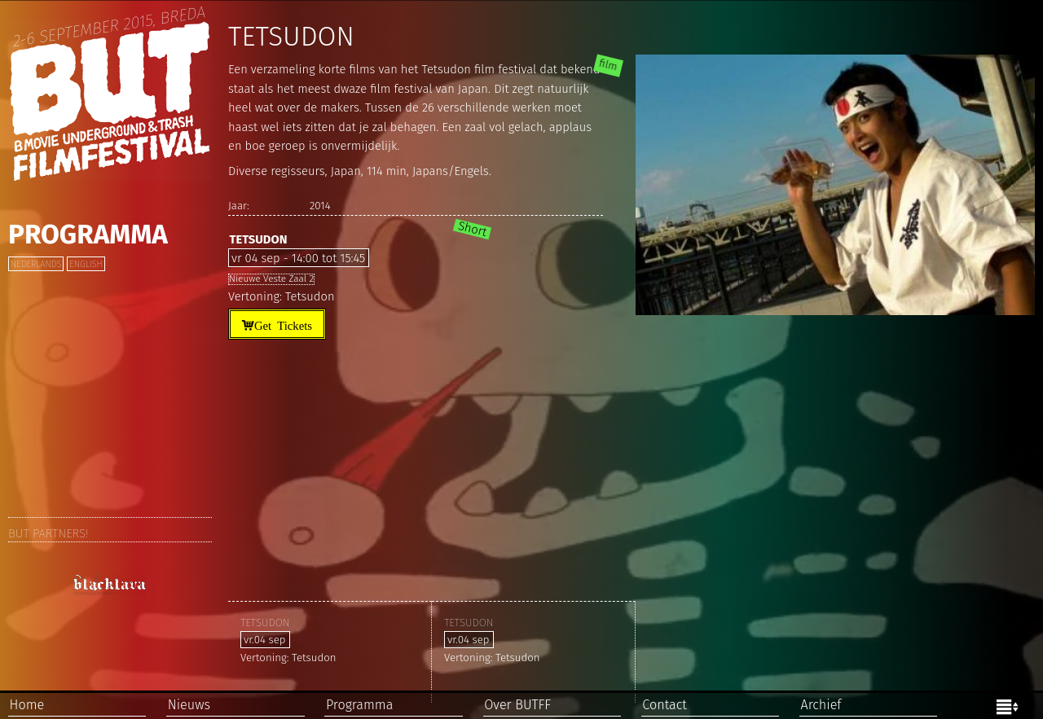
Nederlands (36, 264)
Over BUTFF (517, 704)
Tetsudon (258, 239)
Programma (88, 234)
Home (27, 704)
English (85, 264)
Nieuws (189, 704)
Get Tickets (283, 324)
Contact (664, 704)
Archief (820, 704)
